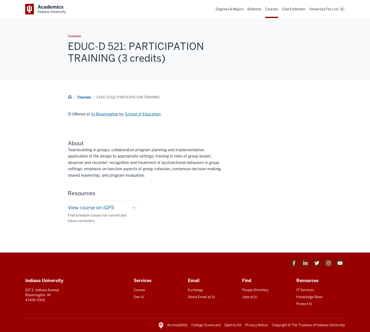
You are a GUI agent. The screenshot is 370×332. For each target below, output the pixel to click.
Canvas (139, 290)
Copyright (279, 325)
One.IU (139, 297)
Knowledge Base (309, 297)
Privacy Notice (256, 325)
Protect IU (304, 304)
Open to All (232, 325)
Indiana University (331, 325)
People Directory (255, 290)
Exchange (195, 290)
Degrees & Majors (230, 9)
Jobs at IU (249, 297)
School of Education (143, 114)
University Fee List (323, 9)
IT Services (305, 290)
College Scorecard (206, 325)
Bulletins (254, 9)
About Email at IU (201, 297)
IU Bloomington (104, 114)
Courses (271, 9)
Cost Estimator (293, 9)
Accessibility (177, 325)
